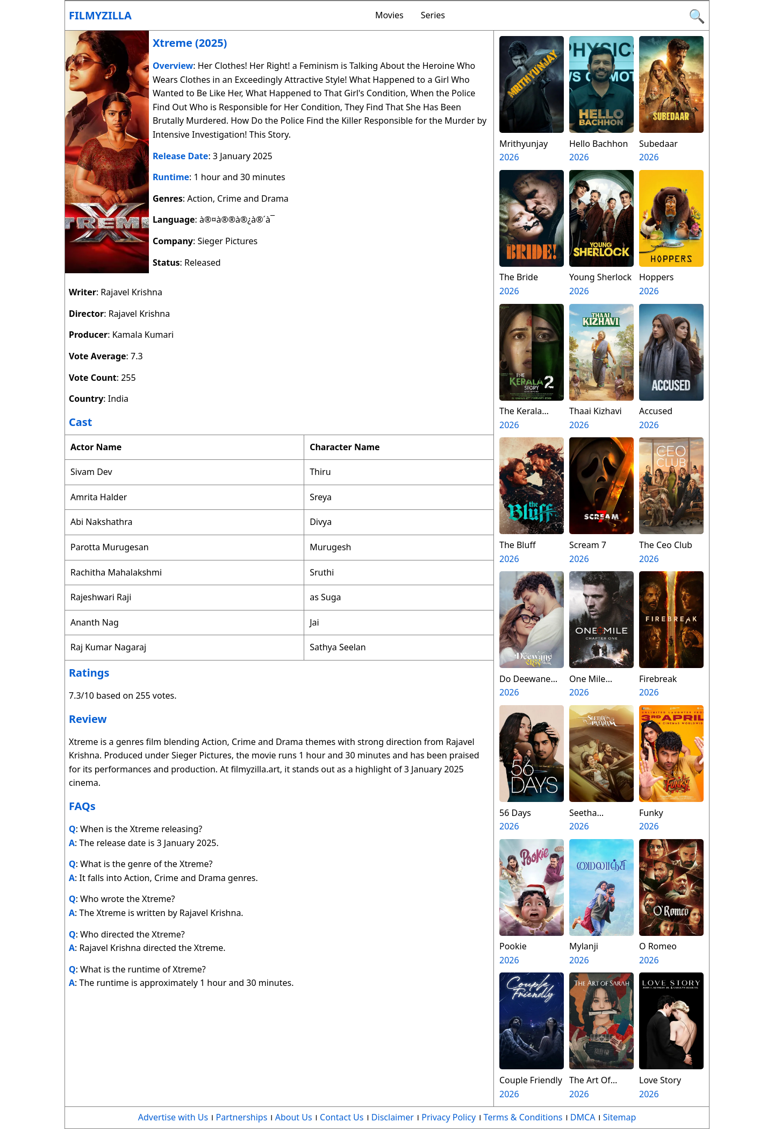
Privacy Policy (448, 1117)
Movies (389, 15)
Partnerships (242, 1117)
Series (433, 15)
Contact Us (341, 1117)
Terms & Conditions (523, 1117)
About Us (293, 1117)
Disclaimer (392, 1117)
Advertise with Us (173, 1117)
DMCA (583, 1117)
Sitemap (619, 1117)
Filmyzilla (100, 15)
